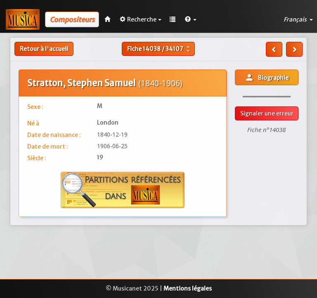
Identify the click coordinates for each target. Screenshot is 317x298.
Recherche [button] (140, 19)
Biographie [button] (266, 77)
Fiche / (159, 49)
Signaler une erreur (266, 113)
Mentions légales (187, 288)
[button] (191, 19)
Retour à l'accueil (44, 49)
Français (298, 19)
